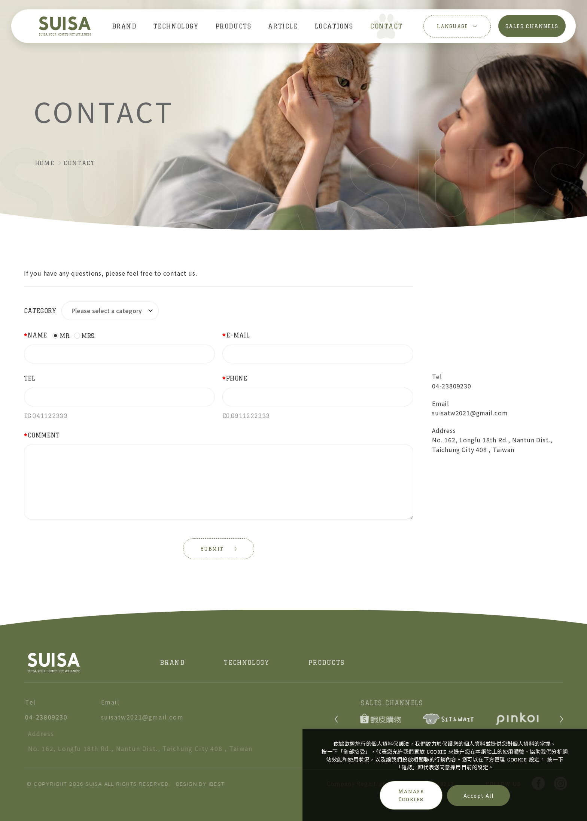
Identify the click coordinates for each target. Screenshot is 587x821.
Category (40, 311)
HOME (45, 163)
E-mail (238, 335)
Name (37, 335)
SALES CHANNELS (532, 26)
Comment (44, 435)
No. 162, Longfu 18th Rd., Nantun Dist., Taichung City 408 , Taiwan (492, 445)
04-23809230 (451, 386)
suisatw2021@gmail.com (470, 413)
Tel (29, 378)
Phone (236, 378)
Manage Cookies (411, 795)
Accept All (478, 795)
